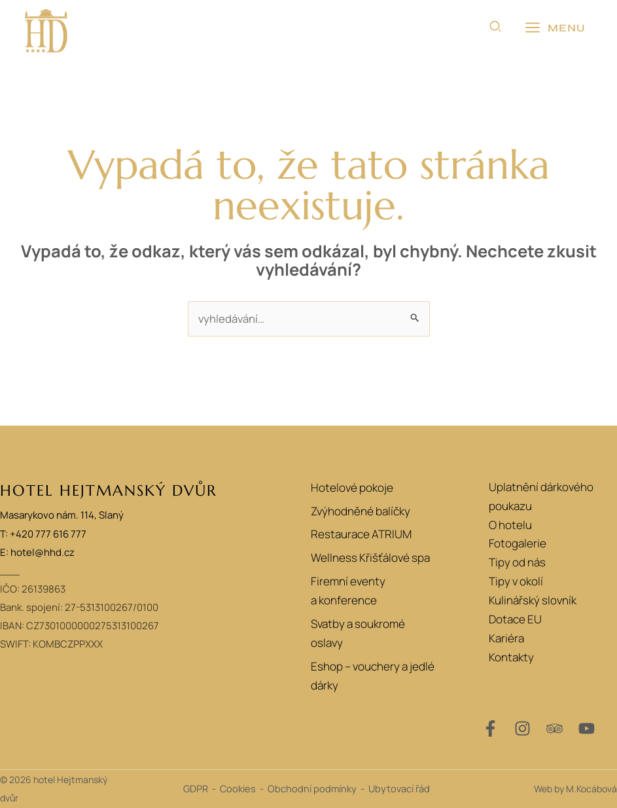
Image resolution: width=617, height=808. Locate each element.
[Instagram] (522, 728)
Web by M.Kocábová (575, 788)
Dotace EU (515, 619)
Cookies (238, 789)
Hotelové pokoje (350, 486)
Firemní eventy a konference (346, 593)
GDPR (195, 789)
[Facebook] (490, 728)
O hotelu (510, 524)
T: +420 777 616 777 (43, 534)
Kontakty (511, 657)
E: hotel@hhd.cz (37, 552)
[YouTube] (586, 728)
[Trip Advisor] (554, 728)
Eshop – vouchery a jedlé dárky (370, 679)
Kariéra (506, 638)
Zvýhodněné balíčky (358, 511)
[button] (496, 28)
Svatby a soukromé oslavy (356, 636)
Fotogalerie (517, 543)
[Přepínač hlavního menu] (555, 28)
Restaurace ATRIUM (359, 535)
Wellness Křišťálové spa (368, 559)
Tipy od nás (517, 562)
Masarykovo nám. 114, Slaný (62, 516)
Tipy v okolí (516, 581)
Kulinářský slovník (532, 600)
